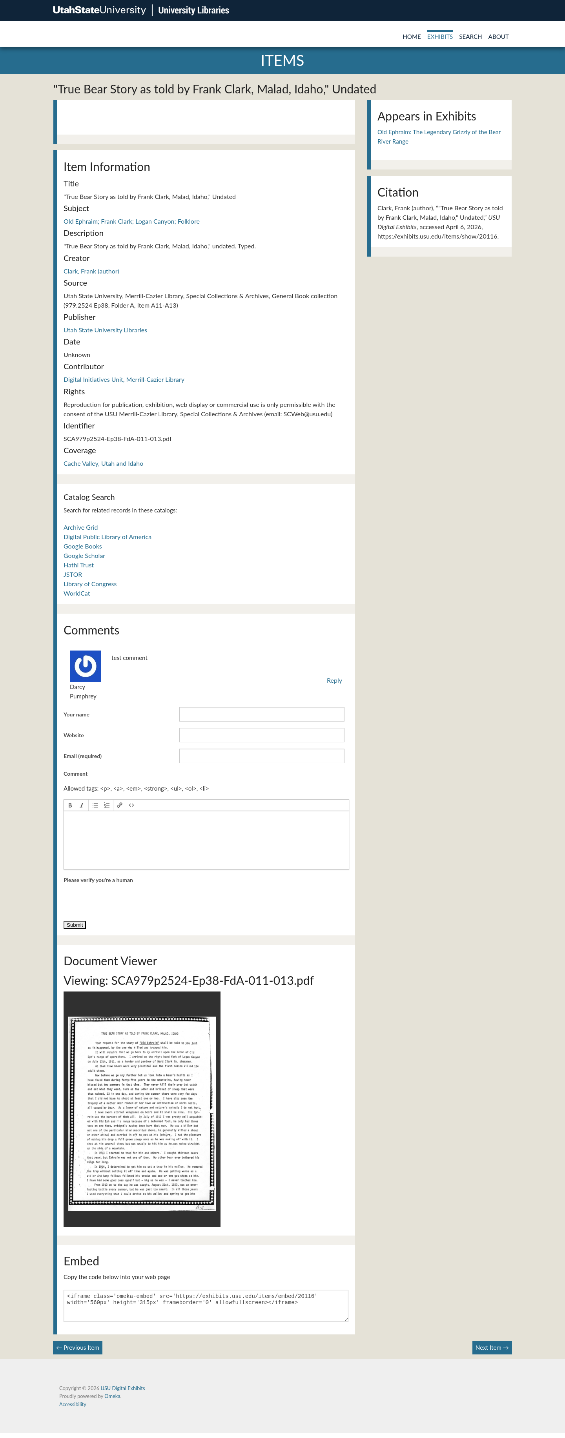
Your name (76, 714)
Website (74, 735)
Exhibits (440, 36)
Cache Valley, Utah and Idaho (103, 463)
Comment (75, 773)
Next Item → (492, 1352)
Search (470, 36)
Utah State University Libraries (105, 330)
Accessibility (72, 1409)
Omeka (112, 1401)
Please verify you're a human (98, 880)
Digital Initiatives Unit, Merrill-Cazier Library (124, 379)
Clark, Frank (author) (91, 271)
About (498, 36)
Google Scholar (84, 555)
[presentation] (70, 805)
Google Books (83, 546)
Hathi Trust (79, 565)
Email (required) (83, 756)
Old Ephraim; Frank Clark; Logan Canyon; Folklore (132, 221)
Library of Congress (90, 583)
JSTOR (73, 574)
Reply (334, 680)
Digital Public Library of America (107, 536)
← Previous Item (77, 1352)
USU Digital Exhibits (122, 1393)
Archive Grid (81, 527)
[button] (70, 805)
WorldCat (77, 593)
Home (412, 36)
